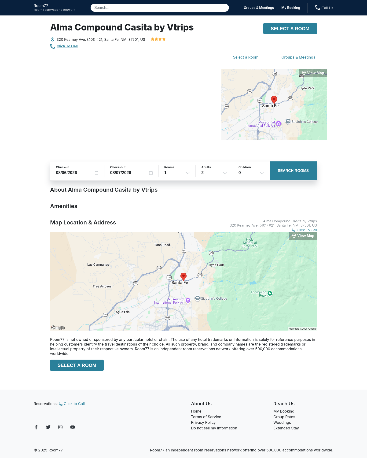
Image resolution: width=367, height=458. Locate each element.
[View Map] (303, 236)
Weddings (282, 422)
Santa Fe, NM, (115, 39)
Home (196, 411)
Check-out (117, 167)
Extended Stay (286, 428)
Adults (206, 167)
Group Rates (284, 416)
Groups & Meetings (259, 7)
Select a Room (290, 28)
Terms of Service (206, 416)
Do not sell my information (214, 428)
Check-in (62, 167)
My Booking (290, 7)
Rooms (169, 167)
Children (245, 167)
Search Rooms (293, 171)
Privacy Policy (203, 422)
